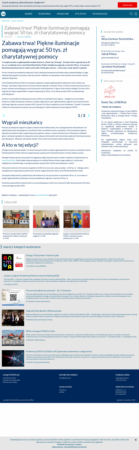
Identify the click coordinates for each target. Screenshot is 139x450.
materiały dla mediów (9, 425)
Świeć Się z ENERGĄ (24, 37)
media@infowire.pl (65, 425)
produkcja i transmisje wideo (11, 427)
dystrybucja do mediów (10, 429)
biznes (28, 14)
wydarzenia (6, 21)
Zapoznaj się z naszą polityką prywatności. (69, 447)
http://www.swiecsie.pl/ (118, 146)
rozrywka (44, 14)
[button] (131, 13)
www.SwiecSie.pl (8, 207)
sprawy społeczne (17, 21)
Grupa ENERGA (40, 313)
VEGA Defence (40, 387)
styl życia (80, 14)
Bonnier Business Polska (43, 367)
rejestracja (127, 5)
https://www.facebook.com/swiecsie (116, 155)
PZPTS (15, 331)
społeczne (63, 14)
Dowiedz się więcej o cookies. (69, 444)
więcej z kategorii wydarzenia (22, 294)
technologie (99, 14)
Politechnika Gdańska (42, 409)
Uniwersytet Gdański (42, 348)
